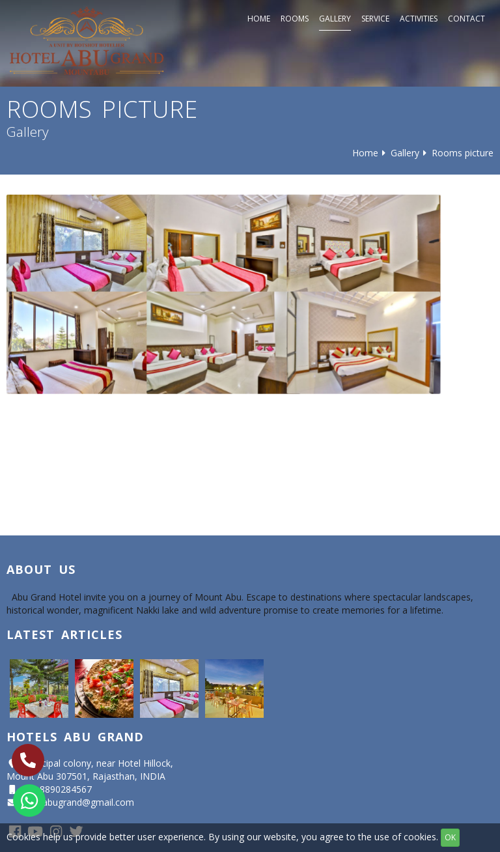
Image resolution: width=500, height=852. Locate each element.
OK (450, 837)
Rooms (295, 18)
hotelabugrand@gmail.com (77, 802)
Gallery (335, 18)
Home (258, 18)
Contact (466, 18)
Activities (419, 18)
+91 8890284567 (56, 789)
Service (375, 18)
